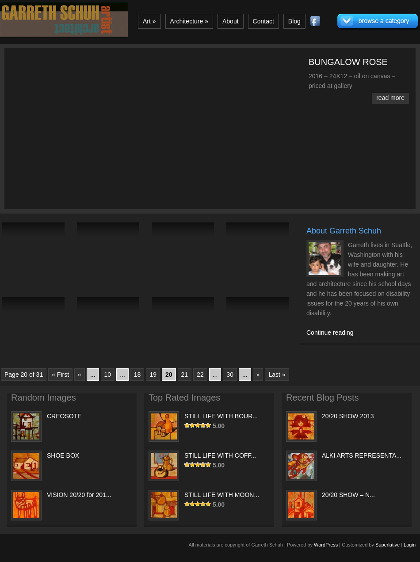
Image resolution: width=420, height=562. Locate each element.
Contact (263, 21)
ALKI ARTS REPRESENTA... (361, 455)
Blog (294, 21)
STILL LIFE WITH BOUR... (221, 416)
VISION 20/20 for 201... (79, 494)
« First (60, 374)
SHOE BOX (63, 455)
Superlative (387, 544)
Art (149, 21)
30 (229, 374)
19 (153, 374)
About (230, 21)
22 (200, 374)
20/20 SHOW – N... (348, 494)
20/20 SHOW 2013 (348, 416)
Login (410, 544)
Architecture (189, 21)
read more (390, 97)
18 (137, 374)
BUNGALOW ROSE (348, 62)
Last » (276, 374)
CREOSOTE (64, 416)
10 (107, 374)
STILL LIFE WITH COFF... (220, 455)
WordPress (326, 544)
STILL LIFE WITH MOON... (221, 494)
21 (184, 374)
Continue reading (330, 332)
